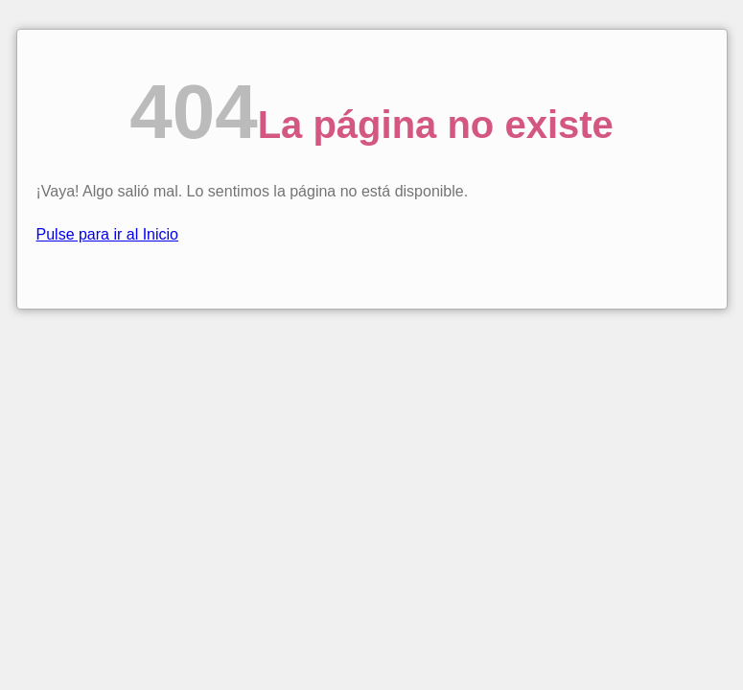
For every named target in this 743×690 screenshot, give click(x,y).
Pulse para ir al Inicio (107, 234)
